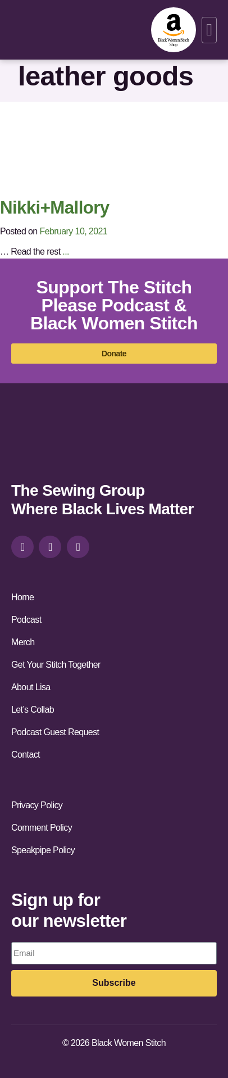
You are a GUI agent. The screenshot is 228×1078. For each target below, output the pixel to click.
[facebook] (50, 547)
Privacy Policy (36, 805)
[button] (209, 30)
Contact (25, 754)
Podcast (26, 619)
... (65, 251)
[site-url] (43, 442)
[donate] (114, 353)
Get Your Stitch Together (56, 664)
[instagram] (22, 547)
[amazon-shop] (173, 29)
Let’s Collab (32, 709)
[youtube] (78, 547)
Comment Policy (41, 827)
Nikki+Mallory (55, 208)
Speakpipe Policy (43, 850)
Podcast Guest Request (55, 732)
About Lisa (31, 687)
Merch (22, 642)
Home (22, 597)
